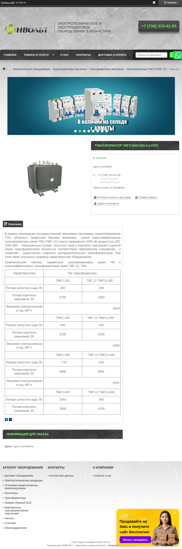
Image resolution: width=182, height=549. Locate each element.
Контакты (83, 54)
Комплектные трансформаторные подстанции (16, 510)
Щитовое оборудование (19, 475)
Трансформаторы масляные (70, 69)
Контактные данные (62, 475)
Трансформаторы (15, 497)
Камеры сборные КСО (18, 502)
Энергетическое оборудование (31, 69)
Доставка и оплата (112, 54)
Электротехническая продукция (24, 480)
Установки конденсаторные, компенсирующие (21, 487)
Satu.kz (106, 542)
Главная (10, 54)
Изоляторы (11, 493)
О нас (64, 54)
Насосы (9, 518)
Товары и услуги (36, 54)
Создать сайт (8, 2)
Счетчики (10, 523)
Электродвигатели (16, 527)
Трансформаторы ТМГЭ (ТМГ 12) (146, 69)
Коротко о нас (103, 475)
